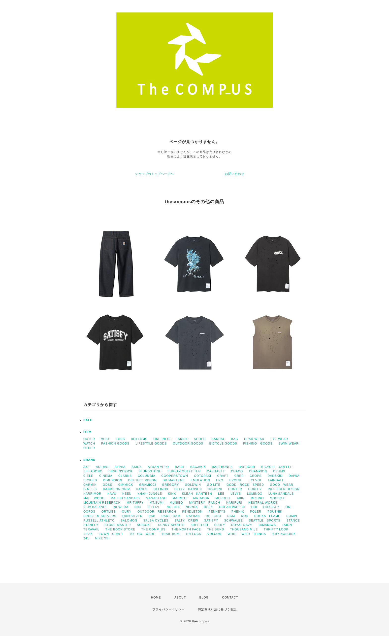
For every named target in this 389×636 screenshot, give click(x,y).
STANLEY (90, 525)
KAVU (111, 493)
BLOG (204, 597)
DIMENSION (112, 480)
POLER (255, 511)
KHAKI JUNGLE (149, 493)
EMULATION (200, 480)
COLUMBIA (146, 476)
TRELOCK (193, 534)
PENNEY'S (217, 511)
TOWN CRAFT (111, 534)
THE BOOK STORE (120, 529)
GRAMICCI (147, 484)
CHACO (237, 471)
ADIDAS (102, 467)
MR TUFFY (135, 502)
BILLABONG (92, 471)
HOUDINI (215, 489)
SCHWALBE (233, 520)
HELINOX (161, 489)
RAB (152, 516)
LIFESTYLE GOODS (151, 443)
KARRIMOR (92, 493)
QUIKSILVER (132, 516)
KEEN (126, 493)
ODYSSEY (271, 507)
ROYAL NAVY (241, 525)
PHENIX (237, 511)
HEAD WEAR (254, 439)
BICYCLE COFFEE (276, 467)
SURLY (219, 525)
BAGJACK (198, 467)
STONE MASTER (117, 525)
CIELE (88, 476)
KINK (172, 493)
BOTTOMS (139, 439)
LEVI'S (235, 493)
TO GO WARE (142, 534)
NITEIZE (154, 507)
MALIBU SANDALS (125, 498)
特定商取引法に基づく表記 (217, 609)
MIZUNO (257, 498)
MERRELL (223, 498)
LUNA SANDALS (281, 493)
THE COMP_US (153, 529)
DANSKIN (275, 476)
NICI (137, 507)
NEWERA (121, 507)
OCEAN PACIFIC (232, 507)
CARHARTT (216, 471)
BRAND (89, 460)
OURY (126, 511)
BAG (234, 439)
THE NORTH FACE (186, 529)
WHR (232, 534)
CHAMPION (258, 471)
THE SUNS (215, 529)
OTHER (89, 448)
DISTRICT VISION (142, 480)
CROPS (256, 476)
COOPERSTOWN (174, 476)
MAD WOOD (93, 498)
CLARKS (125, 476)
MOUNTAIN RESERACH (102, 502)
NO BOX (173, 507)
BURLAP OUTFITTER (184, 471)
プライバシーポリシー (168, 609)
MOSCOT (277, 498)
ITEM (87, 432)
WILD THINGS (254, 534)
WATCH (89, 443)
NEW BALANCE (95, 507)
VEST (105, 439)
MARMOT (179, 498)
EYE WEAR (279, 439)
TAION (287, 525)
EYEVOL (255, 480)
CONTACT (230, 597)
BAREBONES (222, 467)
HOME (156, 597)
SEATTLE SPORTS (265, 520)
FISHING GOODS (257, 443)
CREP (239, 476)
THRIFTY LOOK (276, 529)
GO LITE (213, 484)
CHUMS (279, 471)
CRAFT (222, 476)
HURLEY (255, 489)
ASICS (136, 467)
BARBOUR (247, 467)
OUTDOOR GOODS (188, 443)
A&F (86, 467)
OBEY (208, 507)
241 (86, 538)
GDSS (107, 484)
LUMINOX (254, 493)
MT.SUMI (156, 502)
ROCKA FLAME (267, 516)
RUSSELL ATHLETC (99, 520)
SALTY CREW (186, 520)
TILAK (88, 534)
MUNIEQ (176, 502)
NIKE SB (101, 538)
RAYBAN (193, 516)
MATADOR (201, 498)
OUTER (89, 439)
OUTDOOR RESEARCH (156, 511)
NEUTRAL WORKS (262, 502)
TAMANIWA (267, 525)
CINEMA (105, 476)
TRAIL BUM (171, 534)
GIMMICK (125, 484)
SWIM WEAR (289, 443)
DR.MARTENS (173, 480)
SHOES (199, 439)
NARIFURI (234, 502)
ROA (244, 516)
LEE (221, 493)
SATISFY (211, 520)
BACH (179, 467)
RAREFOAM (171, 516)
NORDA (191, 507)
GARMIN (90, 484)
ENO (219, 480)
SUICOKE (144, 525)
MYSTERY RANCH (204, 502)
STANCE (293, 520)
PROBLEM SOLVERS (99, 516)
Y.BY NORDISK (284, 534)
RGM (231, 516)
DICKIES (90, 480)
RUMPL (292, 516)
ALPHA (120, 467)
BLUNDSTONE (150, 471)
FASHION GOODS (115, 443)
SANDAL (218, 439)
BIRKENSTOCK (120, 471)
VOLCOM (214, 534)
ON (288, 507)
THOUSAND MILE (244, 529)
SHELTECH (199, 525)
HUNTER (235, 489)
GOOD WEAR (281, 484)
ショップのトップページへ (154, 174)
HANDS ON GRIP (116, 489)
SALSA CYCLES (155, 520)
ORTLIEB (108, 511)
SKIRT (183, 439)
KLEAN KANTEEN (197, 493)
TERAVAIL (91, 529)
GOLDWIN (193, 484)
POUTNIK (274, 511)
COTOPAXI (202, 476)
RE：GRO (213, 516)
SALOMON (129, 520)
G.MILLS (90, 489)
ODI (254, 507)
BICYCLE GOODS (223, 443)
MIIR (240, 498)
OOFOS (89, 511)
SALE (87, 420)
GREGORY (170, 484)
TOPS (120, 439)
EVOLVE (235, 480)
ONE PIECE (162, 439)
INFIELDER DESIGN (283, 489)
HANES (141, 489)
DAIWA (294, 476)
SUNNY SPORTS (171, 525)
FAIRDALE (276, 480)
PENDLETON (192, 511)
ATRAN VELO (158, 467)
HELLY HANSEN (188, 489)
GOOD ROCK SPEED (245, 484)
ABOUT (180, 597)
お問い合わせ (234, 174)
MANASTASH (156, 498)
